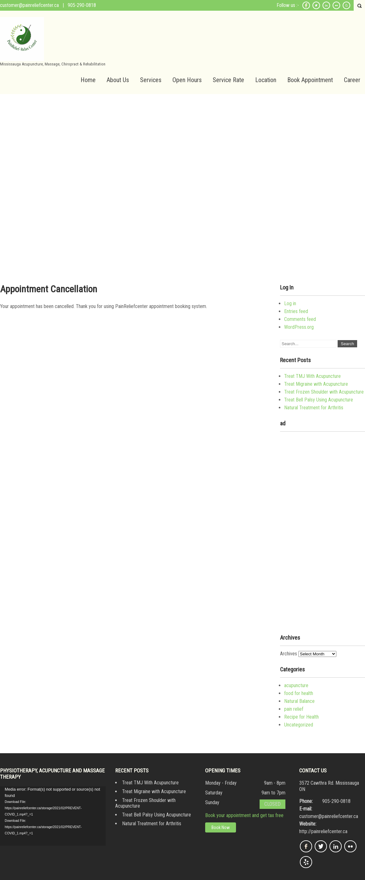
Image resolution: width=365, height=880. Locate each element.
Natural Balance (299, 701)
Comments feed (300, 319)
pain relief (293, 709)
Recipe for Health (301, 717)
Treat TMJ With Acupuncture (312, 376)
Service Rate (228, 80)
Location (265, 80)
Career (352, 80)
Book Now (220, 827)
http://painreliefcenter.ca (323, 831)
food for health (298, 693)
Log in (290, 303)
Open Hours (187, 80)
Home (88, 80)
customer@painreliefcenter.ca (29, 5)
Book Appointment (310, 80)
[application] (53, 816)
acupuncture (296, 685)
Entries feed (296, 311)
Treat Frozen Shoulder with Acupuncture (324, 392)
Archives (288, 654)
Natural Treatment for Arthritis (313, 408)
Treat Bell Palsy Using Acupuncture (318, 400)
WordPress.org (299, 327)
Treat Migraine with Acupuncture (316, 384)
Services (150, 80)
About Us (118, 80)
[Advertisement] (182, 141)
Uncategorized (298, 725)
